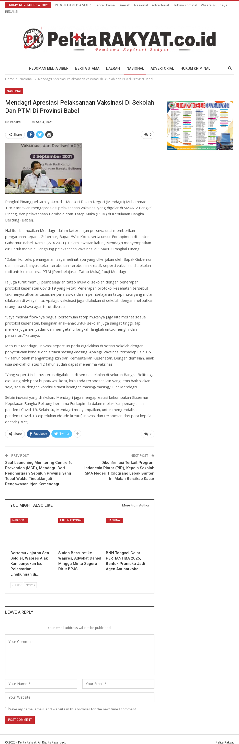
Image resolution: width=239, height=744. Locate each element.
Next (30, 579)
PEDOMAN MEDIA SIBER (73, 5)
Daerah (124, 5)
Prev (16, 579)
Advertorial (160, 5)
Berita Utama (105, 5)
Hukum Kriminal (197, 62)
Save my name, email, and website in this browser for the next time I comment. (73, 703)
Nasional (141, 5)
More (178, 5)
